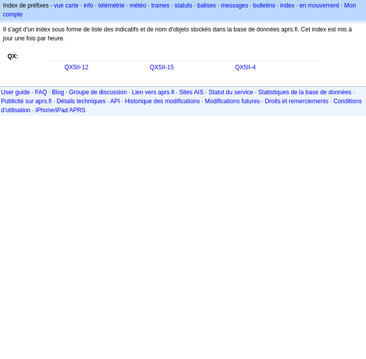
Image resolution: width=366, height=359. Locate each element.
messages (234, 5)
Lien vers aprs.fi (153, 92)
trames (160, 5)
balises (206, 5)
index (287, 5)
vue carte (66, 5)
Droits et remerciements (296, 101)
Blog (58, 92)
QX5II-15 (162, 67)
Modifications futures (232, 101)
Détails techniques (80, 101)
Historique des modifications (162, 101)
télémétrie (111, 5)
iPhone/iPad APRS (60, 110)
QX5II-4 (245, 67)
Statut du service (231, 92)
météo (138, 5)
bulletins (264, 5)
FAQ (41, 92)
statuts (183, 5)
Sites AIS (191, 92)
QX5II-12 (76, 67)
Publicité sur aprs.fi (26, 101)
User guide (15, 92)
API (115, 101)
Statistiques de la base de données (305, 92)
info (88, 5)
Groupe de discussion (98, 92)
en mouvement (319, 5)
